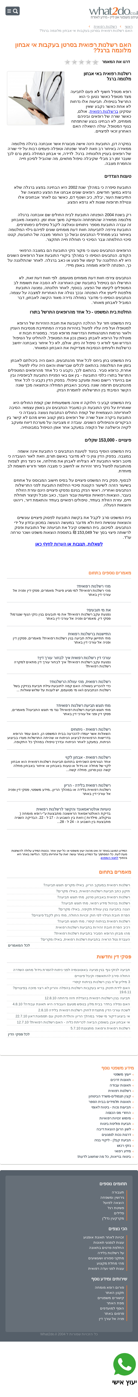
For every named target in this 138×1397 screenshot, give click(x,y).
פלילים (119, 1213)
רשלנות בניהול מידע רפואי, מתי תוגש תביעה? (95, 903)
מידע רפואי (122, 1151)
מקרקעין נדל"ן (113, 1218)
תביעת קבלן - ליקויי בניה (112, 1140)
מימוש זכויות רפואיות (115, 1118)
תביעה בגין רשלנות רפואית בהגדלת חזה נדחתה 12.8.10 (87, 998)
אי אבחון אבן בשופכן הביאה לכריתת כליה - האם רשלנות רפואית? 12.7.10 (73, 1022)
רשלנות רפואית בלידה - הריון (87, 785)
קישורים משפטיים (111, 1298)
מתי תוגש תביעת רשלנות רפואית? (83, 706)
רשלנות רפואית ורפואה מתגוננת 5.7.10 (100, 1028)
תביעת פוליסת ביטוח (115, 1124)
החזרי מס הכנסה (118, 1113)
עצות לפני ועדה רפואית (106, 1268)
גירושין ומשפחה (112, 1197)
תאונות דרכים (120, 1080)
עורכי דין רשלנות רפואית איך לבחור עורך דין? (74, 658)
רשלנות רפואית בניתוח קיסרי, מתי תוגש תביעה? (93, 921)
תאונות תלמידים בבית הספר (110, 1102)
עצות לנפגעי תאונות (108, 1242)
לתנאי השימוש (109, 857)
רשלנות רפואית (119, 1091)
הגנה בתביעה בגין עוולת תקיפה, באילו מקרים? (94, 909)
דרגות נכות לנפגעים (116, 1135)
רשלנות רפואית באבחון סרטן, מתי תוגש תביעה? (93, 897)
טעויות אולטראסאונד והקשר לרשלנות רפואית (73, 809)
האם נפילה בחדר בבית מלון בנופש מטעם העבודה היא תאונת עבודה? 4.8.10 (71, 1004)
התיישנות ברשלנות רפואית (89, 634)
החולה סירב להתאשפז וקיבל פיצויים (102, 976)
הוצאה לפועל (113, 1203)
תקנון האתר (114, 1293)
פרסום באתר (114, 1313)
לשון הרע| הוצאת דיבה (113, 1129)
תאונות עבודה (120, 1085)
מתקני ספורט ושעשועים (106, 1258)
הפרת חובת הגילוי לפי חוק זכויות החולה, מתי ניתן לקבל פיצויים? (80, 915)
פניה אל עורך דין (111, 1319)
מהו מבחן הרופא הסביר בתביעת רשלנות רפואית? (92, 933)
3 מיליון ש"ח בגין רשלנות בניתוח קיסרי (101, 982)
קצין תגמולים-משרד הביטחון (110, 1096)
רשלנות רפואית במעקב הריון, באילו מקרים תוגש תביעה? (86, 885)
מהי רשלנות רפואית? (94, 586)
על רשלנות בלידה (111, 1253)
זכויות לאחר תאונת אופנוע (103, 1237)
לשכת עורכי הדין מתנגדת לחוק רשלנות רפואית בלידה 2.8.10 (84, 1010)
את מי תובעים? (98, 610)
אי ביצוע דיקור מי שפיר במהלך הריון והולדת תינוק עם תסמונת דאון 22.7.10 (73, 1016)
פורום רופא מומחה (109, 1287)
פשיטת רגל (116, 1208)
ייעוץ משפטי (122, 1074)
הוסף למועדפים (112, 1308)
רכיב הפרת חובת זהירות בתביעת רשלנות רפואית (93, 927)
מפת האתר (115, 1303)
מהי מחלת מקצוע (110, 1263)
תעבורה (118, 1192)
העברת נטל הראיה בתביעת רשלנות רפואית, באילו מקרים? (85, 939)
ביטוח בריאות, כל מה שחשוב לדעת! (104, 1157)
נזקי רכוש (124, 1146)
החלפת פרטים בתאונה (106, 1248)
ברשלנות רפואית (104, 111)
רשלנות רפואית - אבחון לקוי (88, 757)
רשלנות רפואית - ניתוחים (91, 729)
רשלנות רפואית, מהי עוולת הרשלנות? (80, 682)
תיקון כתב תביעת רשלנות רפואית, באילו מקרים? (93, 891)
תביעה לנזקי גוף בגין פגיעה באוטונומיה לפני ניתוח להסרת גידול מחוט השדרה (71, 970)
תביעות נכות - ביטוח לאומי (111, 1107)
